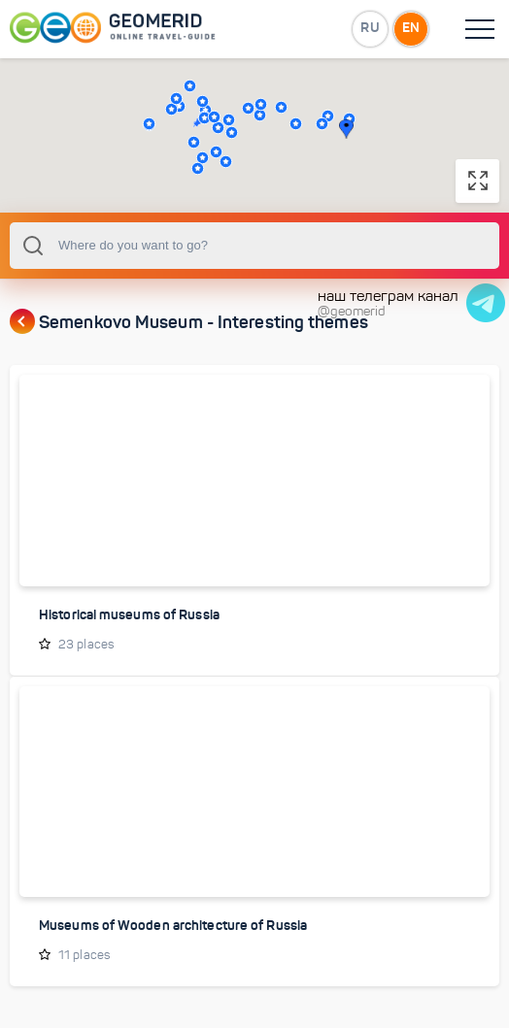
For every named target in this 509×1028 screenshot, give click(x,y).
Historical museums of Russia (129, 614)
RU (369, 28)
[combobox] (254, 245)
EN (411, 28)
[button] (190, 86)
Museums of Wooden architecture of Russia (173, 925)
